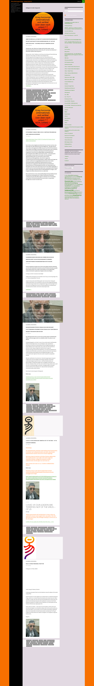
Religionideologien (30, 438)
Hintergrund (67, 92)
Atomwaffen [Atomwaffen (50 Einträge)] (69, 178)
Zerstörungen (29, 563)
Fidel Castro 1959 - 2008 (69, 77)
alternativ (45, 98)
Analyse (28, 557)
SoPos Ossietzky (68, 124)
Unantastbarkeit (38, 107)
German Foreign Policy (69, 85)
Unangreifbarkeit (30, 107)
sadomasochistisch (39, 438)
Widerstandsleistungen (42, 108)
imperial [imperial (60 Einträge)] (75, 187)
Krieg (39, 104)
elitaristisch (35, 672)
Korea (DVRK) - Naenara (69, 101)
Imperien (42, 236)
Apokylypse (29, 432)
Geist (45, 672)
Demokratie (45, 235)
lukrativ (34, 238)
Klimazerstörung (43, 435)
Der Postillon (67, 49)
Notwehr (50, 104)
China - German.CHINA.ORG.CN (71, 73)
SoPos (66, 122)
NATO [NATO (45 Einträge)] (81, 192)
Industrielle (29, 435)
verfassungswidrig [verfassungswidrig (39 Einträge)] (68, 196)
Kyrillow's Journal (68, 146)
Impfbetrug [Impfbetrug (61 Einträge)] (74, 188)
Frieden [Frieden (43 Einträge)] (72, 185)
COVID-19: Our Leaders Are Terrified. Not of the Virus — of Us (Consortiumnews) (40, 470)
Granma (66, 83)
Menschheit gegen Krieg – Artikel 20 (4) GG (21, 1)
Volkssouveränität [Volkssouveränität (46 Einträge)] (75, 196)
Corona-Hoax (35, 432)
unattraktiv (29, 239)
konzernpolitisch (49, 236)
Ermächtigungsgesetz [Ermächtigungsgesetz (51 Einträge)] (69, 184)
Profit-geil (46, 675)
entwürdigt (49, 432)
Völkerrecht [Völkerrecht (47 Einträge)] (67, 197)
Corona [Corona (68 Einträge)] (75, 179)
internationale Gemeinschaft (42, 674)
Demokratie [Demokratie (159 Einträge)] (69, 181)
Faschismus (53, 101)
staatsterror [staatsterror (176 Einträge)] (77, 195)
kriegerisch (44, 104)
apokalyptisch (34, 557)
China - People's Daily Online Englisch (72, 68)
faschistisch (29, 434)
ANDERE (66, 47)
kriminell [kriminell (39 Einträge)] (78, 192)
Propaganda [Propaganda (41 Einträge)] (79, 193)
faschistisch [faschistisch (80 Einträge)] (68, 185)
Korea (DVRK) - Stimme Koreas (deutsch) (73, 105)
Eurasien (40, 672)
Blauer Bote (67, 51)
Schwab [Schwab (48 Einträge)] (71, 195)
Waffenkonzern (36, 239)
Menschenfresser (34, 675)
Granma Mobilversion (69, 81)
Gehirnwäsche (52, 315)
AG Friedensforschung (69, 62)
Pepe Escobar (67, 113)
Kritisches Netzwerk (69, 107)
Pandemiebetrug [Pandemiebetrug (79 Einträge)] (73, 193)
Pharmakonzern (44, 238)
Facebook (67, 160)
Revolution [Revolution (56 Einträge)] (67, 195)
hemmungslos (47, 434)
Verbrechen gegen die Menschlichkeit (34, 318)
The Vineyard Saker (68, 137)
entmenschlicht (43, 432)
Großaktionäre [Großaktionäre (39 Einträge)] (67, 187)
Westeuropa (29, 678)
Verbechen (54, 316)
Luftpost (66, 109)
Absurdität (29, 98)
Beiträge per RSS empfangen (71, 15)
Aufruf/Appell (33, 36)
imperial (53, 434)
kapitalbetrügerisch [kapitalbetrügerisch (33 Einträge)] (77, 190)
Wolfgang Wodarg (68, 25)
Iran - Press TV (68, 96)
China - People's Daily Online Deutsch (72, 66)
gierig (34, 434)
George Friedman (51, 672)
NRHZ (66, 111)
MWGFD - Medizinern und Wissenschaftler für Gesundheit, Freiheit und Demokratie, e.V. (74, 28)
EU (49, 101)
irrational (35, 316)
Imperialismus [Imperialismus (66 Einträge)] (68, 188)
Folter (47, 315)
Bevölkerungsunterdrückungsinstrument (35, 100)
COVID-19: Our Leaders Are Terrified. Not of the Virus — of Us (40, 552)
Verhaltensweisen (45, 318)
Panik (45, 316)
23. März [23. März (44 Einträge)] (66, 175)
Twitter (66, 158)
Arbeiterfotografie (68, 64)
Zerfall (28, 110)
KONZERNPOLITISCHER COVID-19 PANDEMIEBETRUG (72, 23)
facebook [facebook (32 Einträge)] (75, 184)
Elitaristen (45, 101)
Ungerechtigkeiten (52, 438)
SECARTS (66, 120)
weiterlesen (29, 94)
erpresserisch (51, 235)
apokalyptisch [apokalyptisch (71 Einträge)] (68, 176)
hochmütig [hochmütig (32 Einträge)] (71, 187)
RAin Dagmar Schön (68, 141)
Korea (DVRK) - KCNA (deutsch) (71, 103)
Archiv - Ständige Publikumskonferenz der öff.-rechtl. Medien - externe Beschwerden (73, 42)
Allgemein (28, 36)
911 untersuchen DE (69, 60)
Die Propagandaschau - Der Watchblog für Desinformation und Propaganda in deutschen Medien (74, 54)
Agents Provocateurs (31, 315)
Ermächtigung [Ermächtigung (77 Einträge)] (74, 183)
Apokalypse (50, 98)
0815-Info (67, 57)
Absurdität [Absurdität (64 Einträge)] (70, 175)
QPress (66, 116)
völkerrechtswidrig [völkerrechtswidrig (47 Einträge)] (73, 197)
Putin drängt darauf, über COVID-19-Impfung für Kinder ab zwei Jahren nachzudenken (41, 143)
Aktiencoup (29, 235)
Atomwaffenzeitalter (43, 557)
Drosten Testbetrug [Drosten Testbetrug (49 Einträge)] (77, 181)
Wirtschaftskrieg (51, 108)
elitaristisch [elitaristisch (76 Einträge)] (67, 183)
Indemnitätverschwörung (32, 104)
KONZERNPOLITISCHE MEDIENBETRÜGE (73, 39)
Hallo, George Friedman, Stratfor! (38, 594)
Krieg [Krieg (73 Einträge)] (75, 192)
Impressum (79, 1)
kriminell (52, 560)
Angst (38, 315)
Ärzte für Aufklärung (69, 31)
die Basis (39, 101)
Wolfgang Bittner (68, 144)
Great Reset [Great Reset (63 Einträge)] (77, 185)
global (28, 674)
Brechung (46, 100)
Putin (50, 238)
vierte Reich (45, 107)
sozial (46, 438)
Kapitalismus (35, 435)
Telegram (66, 156)
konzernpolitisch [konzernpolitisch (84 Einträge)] (69, 192)
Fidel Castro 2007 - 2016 (69, 79)
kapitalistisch (40, 560)
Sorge (49, 316)
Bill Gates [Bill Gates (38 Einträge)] (71, 179)
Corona (42, 315)
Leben (28, 675)
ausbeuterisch (51, 557)
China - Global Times (69, 70)
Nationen (40, 675)
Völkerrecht (53, 318)
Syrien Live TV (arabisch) (69, 135)
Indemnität (29, 316)
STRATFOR (51, 675)
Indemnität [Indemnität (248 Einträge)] (69, 190)
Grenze (32, 236)
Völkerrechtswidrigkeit (31, 108)
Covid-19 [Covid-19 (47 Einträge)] (79, 179)
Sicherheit (55, 238)
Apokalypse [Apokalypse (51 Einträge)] (75, 175)
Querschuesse (67, 118)
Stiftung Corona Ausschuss (70, 33)
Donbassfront (67, 75)
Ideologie (37, 236)
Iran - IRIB (67, 94)
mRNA (39, 238)
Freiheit (28, 236)
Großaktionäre (40, 434)
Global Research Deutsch (70, 88)
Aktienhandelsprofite (37, 98)
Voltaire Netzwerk (68, 139)
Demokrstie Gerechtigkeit (32, 101)
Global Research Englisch (70, 90)
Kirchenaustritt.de (68, 98)
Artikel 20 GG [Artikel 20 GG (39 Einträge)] (74, 176)
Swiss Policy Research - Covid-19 (71, 35)
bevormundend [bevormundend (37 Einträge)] (67, 179)
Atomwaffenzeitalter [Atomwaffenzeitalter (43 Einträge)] (76, 178)
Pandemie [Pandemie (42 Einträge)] (66, 193)
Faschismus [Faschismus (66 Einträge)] (80, 184)
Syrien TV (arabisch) (69, 133)
